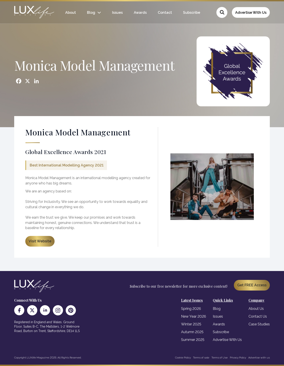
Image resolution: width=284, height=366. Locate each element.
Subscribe (191, 12)
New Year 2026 (193, 316)
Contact (165, 12)
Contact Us (257, 316)
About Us (256, 309)
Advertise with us (259, 357)
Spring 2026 (191, 309)
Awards (140, 12)
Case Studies (259, 324)
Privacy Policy (238, 357)
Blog (91, 12)
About (70, 12)
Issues (117, 12)
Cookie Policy (183, 357)
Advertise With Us (250, 12)
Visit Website (40, 241)
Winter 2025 (191, 324)
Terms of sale (201, 357)
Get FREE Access (251, 285)
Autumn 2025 (192, 332)
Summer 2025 (192, 340)
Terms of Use (219, 357)
